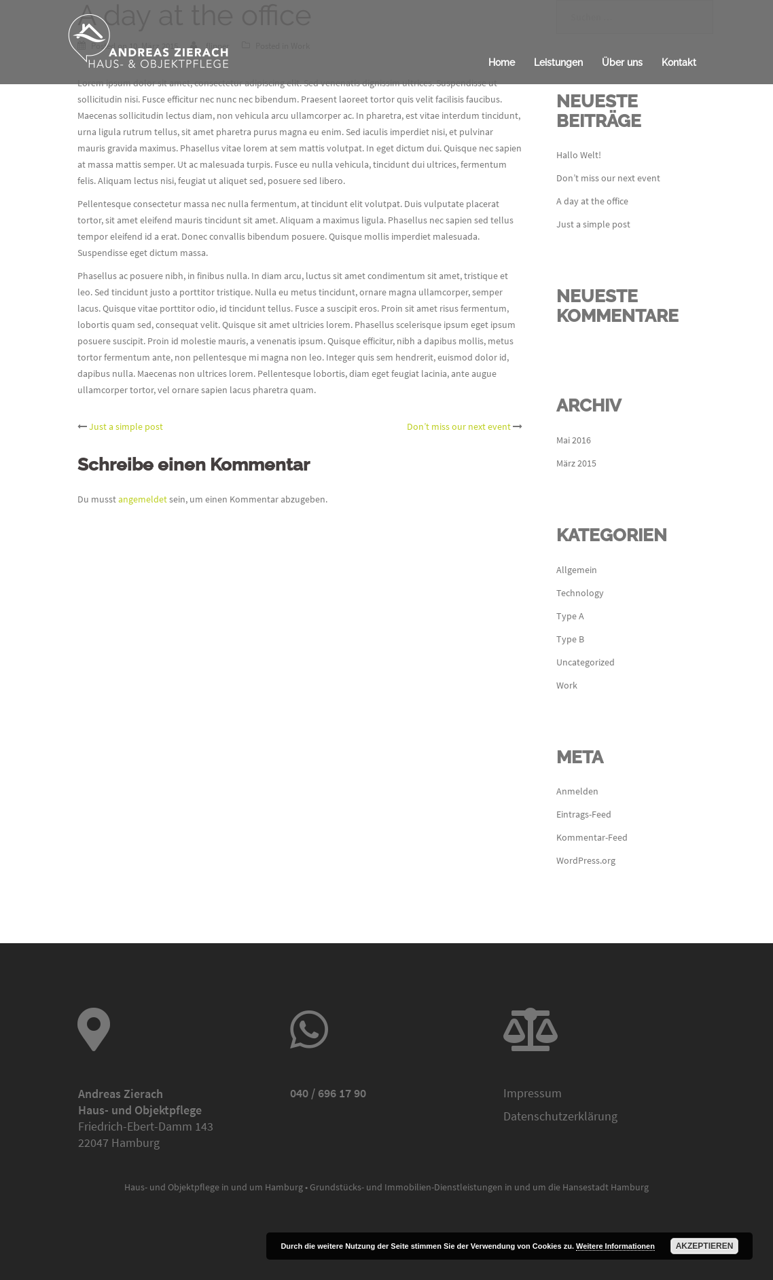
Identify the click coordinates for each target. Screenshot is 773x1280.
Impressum (532, 1093)
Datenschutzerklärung (560, 1116)
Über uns (622, 62)
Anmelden (577, 791)
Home (501, 62)
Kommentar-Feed (592, 837)
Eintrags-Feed (583, 814)
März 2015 (576, 463)
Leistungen (558, 62)
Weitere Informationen (615, 1246)
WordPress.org (585, 860)
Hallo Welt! (578, 155)
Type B (570, 639)
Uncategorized (585, 662)
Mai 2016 (573, 440)
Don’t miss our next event (459, 426)
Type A (570, 616)
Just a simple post (126, 426)
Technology (580, 593)
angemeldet (142, 499)
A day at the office (592, 201)
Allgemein (576, 570)
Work (566, 685)
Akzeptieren (705, 1246)
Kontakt (679, 62)
